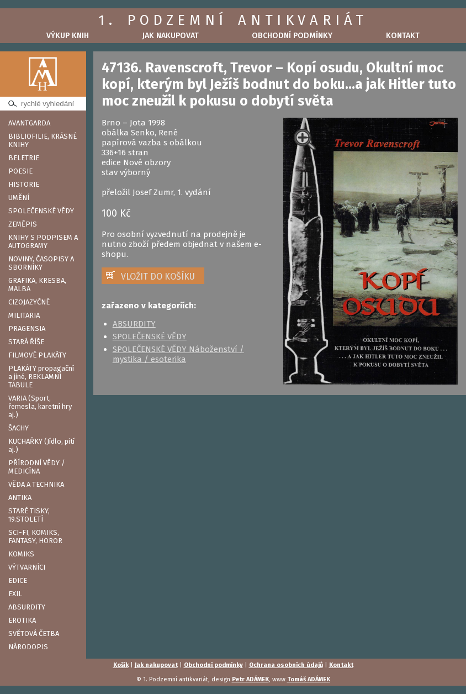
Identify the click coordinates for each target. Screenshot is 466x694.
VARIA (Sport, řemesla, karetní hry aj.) (40, 406)
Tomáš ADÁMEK (308, 679)
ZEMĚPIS (22, 224)
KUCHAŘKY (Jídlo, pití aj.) (41, 445)
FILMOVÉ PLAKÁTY (37, 355)
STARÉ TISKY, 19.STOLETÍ (29, 515)
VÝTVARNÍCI (26, 567)
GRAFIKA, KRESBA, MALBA (37, 284)
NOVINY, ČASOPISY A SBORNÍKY (41, 263)
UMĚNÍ (18, 197)
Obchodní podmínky (292, 35)
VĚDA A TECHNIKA (36, 484)
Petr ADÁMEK (250, 679)
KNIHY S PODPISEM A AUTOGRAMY (43, 241)
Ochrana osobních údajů (286, 665)
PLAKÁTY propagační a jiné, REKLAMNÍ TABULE (41, 376)
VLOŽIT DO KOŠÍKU (158, 276)
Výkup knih (67, 35)
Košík (121, 665)
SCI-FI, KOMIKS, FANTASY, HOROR (35, 536)
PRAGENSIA (26, 328)
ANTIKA (19, 497)
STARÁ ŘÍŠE (26, 342)
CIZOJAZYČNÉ (29, 302)
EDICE (17, 580)
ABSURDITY (26, 607)
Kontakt (403, 35)
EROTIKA (22, 620)
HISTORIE (23, 184)
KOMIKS (21, 554)
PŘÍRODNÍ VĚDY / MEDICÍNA (36, 467)
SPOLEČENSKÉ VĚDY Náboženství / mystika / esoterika (178, 354)
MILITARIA (24, 315)
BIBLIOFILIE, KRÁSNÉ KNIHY (42, 140)
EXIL (15, 594)
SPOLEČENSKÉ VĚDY (41, 211)
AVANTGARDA (29, 123)
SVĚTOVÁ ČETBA (33, 633)
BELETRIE (23, 158)
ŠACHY (18, 428)
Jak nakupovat (170, 35)
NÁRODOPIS (28, 647)
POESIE (20, 171)
